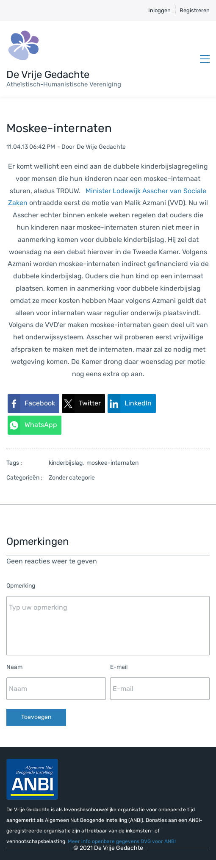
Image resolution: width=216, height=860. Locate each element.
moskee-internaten (112, 462)
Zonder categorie (72, 477)
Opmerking (20, 585)
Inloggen (159, 10)
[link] (33, 403)
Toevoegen (36, 717)
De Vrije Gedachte (101, 146)
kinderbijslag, (67, 462)
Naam (14, 667)
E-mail (118, 667)
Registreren (195, 10)
